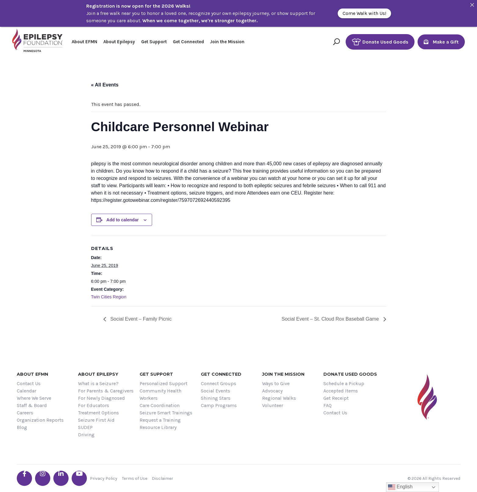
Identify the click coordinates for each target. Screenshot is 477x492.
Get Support (154, 41)
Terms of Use (134, 478)
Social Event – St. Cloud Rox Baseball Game (331, 319)
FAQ (327, 405)
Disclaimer (162, 478)
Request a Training (160, 420)
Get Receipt (336, 398)
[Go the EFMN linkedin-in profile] (61, 478)
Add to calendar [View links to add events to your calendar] (122, 219)
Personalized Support (163, 383)
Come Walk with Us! (364, 13)
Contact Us (29, 383)
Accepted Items (340, 391)
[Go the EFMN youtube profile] (79, 478)
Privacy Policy (103, 478)
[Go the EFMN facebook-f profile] (24, 478)
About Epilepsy (119, 41)
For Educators (93, 405)
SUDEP (85, 427)
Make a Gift (441, 42)
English (400, 487)
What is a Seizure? (98, 383)
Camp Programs (219, 405)
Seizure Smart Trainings (166, 413)
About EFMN (84, 41)
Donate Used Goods (380, 41)
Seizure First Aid (96, 420)
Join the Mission (227, 41)
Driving (86, 435)
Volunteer (272, 405)
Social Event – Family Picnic (140, 319)
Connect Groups (218, 383)
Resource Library (158, 427)
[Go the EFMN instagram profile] (42, 478)
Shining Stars (215, 398)
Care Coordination (160, 405)
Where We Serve (34, 398)
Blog (22, 427)
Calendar (26, 391)
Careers (25, 413)
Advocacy (272, 391)
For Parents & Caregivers (105, 391)
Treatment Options (98, 413)
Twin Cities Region (108, 296)
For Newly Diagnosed (101, 398)
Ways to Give (276, 383)
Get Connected (188, 41)
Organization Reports (40, 420)
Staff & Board (32, 405)
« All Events (105, 84)
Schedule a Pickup (343, 383)
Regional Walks (279, 398)
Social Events (215, 391)
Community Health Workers (160, 394)
